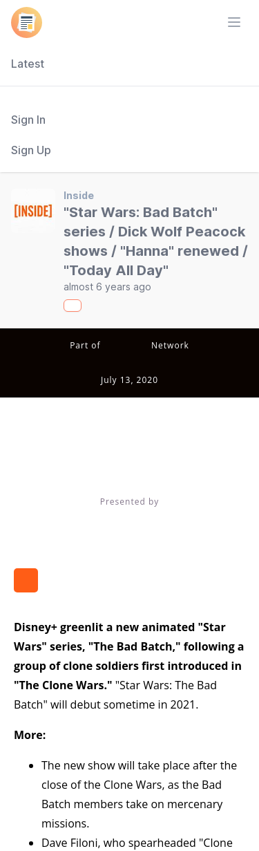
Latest (27, 64)
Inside (79, 195)
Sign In (28, 120)
